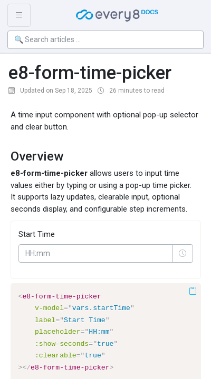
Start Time (36, 234)
